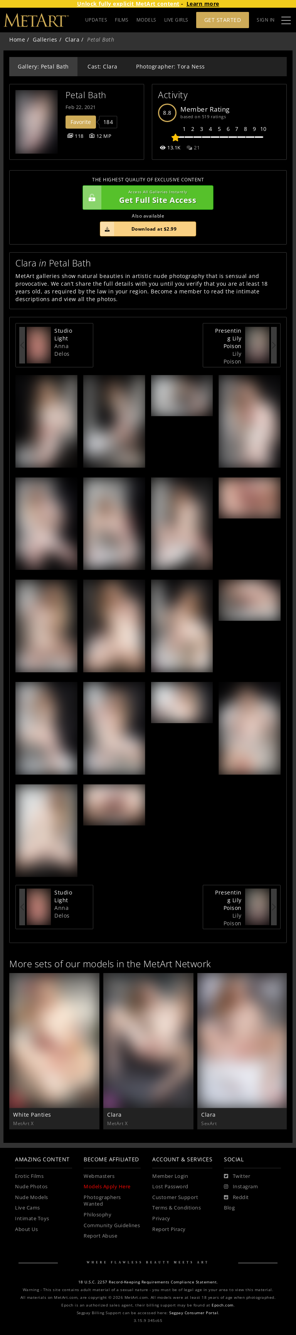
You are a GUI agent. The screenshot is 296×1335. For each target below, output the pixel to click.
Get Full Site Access (146, 197)
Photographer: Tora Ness (170, 66)
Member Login (170, 1176)
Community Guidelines (112, 1225)
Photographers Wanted (102, 1201)
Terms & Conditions (176, 1207)
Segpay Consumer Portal (193, 1312)
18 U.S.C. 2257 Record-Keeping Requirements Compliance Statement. (148, 1282)
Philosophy (97, 1214)
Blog (229, 1207)
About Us (26, 1229)
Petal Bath (86, 95)
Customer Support (175, 1197)
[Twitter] (237, 1176)
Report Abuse (100, 1236)
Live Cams (27, 1207)
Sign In (266, 20)
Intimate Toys (32, 1218)
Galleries (45, 39)
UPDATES (96, 20)
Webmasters (99, 1176)
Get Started (222, 19)
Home (17, 39)
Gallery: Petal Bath (43, 66)
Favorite (81, 122)
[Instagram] (241, 1186)
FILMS (122, 20)
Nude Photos (31, 1186)
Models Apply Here (107, 1186)
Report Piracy (169, 1229)
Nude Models (31, 1197)
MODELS (146, 20)
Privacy (161, 1218)
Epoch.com (223, 1305)
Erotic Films (29, 1176)
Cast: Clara (102, 66)
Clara (72, 39)
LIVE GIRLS (176, 20)
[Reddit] (236, 1197)
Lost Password (170, 1186)
